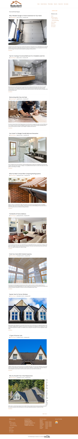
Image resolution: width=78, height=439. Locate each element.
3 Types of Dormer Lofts (15, 335)
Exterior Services (54, 17)
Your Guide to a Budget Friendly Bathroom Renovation (23, 133)
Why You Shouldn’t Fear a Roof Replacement (21, 376)
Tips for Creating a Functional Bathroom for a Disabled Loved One (27, 56)
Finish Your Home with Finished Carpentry (20, 254)
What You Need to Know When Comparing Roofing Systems (25, 173)
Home (52, 15)
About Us (53, 23)
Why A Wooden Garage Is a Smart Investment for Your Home (25, 15)
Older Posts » (45, 413)
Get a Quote (53, 26)
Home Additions (55, 18)
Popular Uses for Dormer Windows (18, 294)
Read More (10, 50)
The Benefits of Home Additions (17, 214)
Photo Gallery (53, 22)
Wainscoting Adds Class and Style (18, 97)
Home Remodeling (55, 20)
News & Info (53, 25)
